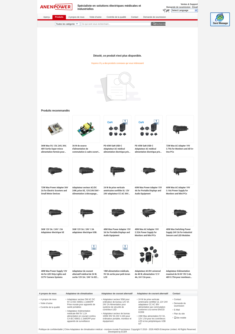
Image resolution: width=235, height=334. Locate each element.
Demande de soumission (178, 7)
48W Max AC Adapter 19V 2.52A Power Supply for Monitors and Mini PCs (147, 232)
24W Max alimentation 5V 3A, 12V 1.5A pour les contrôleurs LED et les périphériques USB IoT (151, 320)
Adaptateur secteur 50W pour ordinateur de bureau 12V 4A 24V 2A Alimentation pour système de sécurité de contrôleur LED (116, 304)
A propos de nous (76, 17)
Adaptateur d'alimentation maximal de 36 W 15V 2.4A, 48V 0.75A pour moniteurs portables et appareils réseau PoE (179, 274)
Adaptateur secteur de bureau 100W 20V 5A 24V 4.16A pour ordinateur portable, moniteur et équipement (117, 317)
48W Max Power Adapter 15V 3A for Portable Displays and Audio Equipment (117, 232)
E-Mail (177, 310)
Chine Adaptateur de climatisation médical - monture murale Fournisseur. (97, 329)
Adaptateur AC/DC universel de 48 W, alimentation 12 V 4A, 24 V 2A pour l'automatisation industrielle (148, 274)
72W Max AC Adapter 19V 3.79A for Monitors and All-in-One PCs (180, 149)
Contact (134, 17)
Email (195, 7)
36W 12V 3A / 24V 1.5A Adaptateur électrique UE (52, 231)
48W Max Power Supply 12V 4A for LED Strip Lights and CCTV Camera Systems (54, 274)
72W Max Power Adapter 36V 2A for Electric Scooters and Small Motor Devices (54, 190)
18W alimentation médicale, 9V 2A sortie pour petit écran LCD (117, 274)
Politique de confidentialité (51, 329)
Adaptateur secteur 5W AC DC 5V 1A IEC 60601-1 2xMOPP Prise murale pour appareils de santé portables (81, 303)
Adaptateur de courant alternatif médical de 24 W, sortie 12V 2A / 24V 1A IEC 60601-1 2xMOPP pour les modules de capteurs (84, 274)
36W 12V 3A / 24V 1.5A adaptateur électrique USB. (84, 231)
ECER (124, 332)
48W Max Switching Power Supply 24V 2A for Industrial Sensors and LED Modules (179, 232)
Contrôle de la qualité (116, 17)
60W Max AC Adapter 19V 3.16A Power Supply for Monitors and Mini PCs (178, 190)
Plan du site (179, 314)
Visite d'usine (95, 17)
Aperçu (46, 17)
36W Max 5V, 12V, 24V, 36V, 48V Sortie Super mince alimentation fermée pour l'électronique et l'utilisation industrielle (53, 149)
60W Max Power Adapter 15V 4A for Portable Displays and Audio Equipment (148, 190)
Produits (59, 17)
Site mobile (180, 318)
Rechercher (160, 24)
